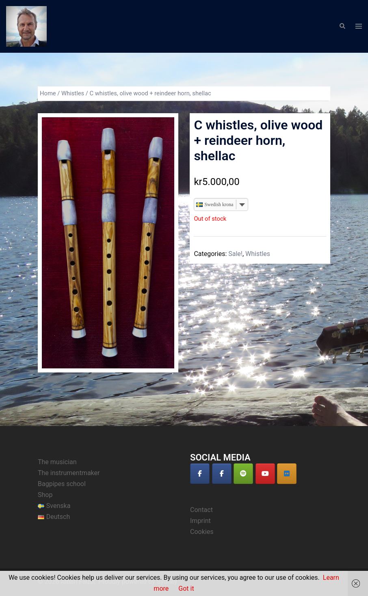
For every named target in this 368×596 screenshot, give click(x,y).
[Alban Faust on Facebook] (200, 473)
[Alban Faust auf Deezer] (287, 473)
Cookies (201, 532)
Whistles (72, 93)
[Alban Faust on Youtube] (265, 473)
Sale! (235, 254)
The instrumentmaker (69, 473)
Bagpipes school (62, 484)
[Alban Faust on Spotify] (243, 473)
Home (48, 93)
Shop (45, 495)
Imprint (200, 521)
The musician (57, 462)
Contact (201, 510)
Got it (186, 588)
